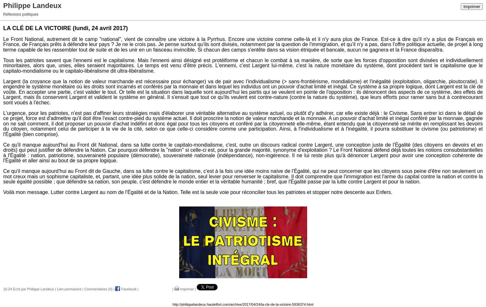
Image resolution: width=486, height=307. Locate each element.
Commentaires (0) (98, 289)
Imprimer (471, 6)
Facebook (125, 289)
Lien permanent (69, 289)
